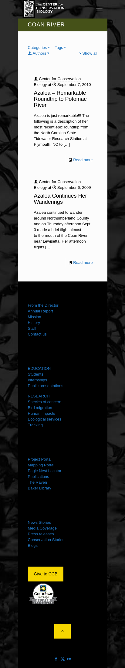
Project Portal (40, 459)
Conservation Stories (46, 539)
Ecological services (45, 419)
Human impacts (41, 413)
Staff (32, 328)
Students (35, 374)
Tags (61, 47)
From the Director (43, 305)
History (34, 322)
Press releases (41, 534)
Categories (39, 47)
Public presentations (45, 385)
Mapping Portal (41, 465)
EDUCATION (39, 368)
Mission (34, 317)
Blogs (33, 545)
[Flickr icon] (69, 658)
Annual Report (40, 311)
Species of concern (45, 402)
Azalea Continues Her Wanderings (60, 199)
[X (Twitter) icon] (62, 658)
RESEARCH (39, 396)
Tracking (35, 425)
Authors (39, 53)
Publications (38, 476)
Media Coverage (42, 528)
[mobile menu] (99, 9)
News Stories (39, 522)
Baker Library (39, 488)
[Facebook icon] (56, 658)
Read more (83, 160)
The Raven (37, 482)
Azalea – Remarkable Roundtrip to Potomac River (60, 99)
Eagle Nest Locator (45, 471)
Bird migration (40, 407)
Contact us (37, 334)
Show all (87, 53)
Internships (37, 380)
